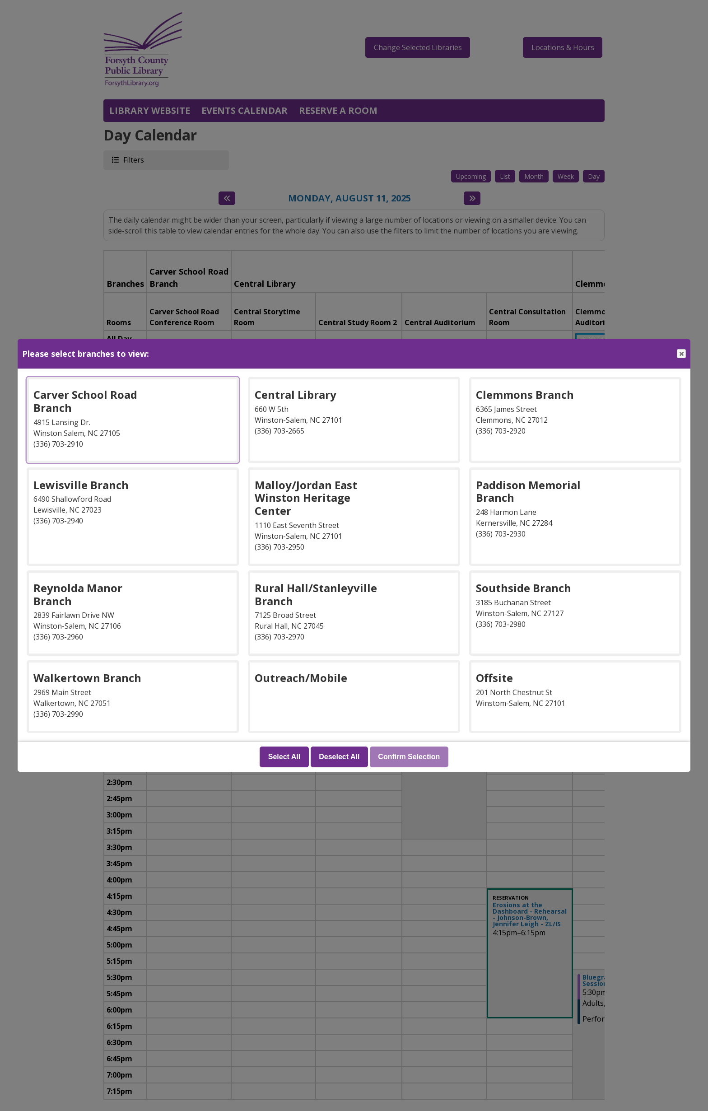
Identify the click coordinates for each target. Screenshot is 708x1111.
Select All (284, 757)
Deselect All (339, 757)
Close (681, 354)
